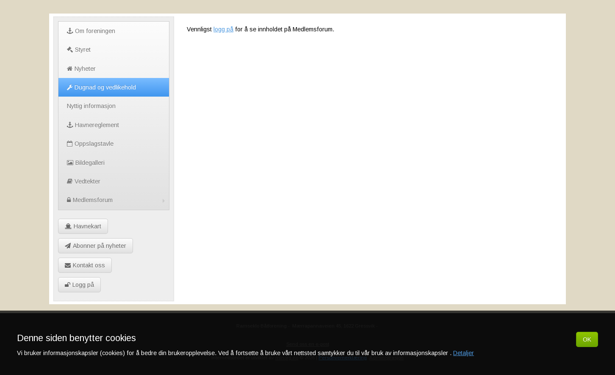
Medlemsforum (117, 200)
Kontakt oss (85, 265)
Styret (79, 49)
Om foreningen (91, 31)
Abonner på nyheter (95, 245)
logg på (223, 29)
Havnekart (83, 226)
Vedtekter (83, 181)
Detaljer (463, 353)
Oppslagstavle (90, 143)
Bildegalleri (86, 162)
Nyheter (81, 68)
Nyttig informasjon (91, 106)
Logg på (79, 284)
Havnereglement (93, 125)
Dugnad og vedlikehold (101, 87)
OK (587, 339)
